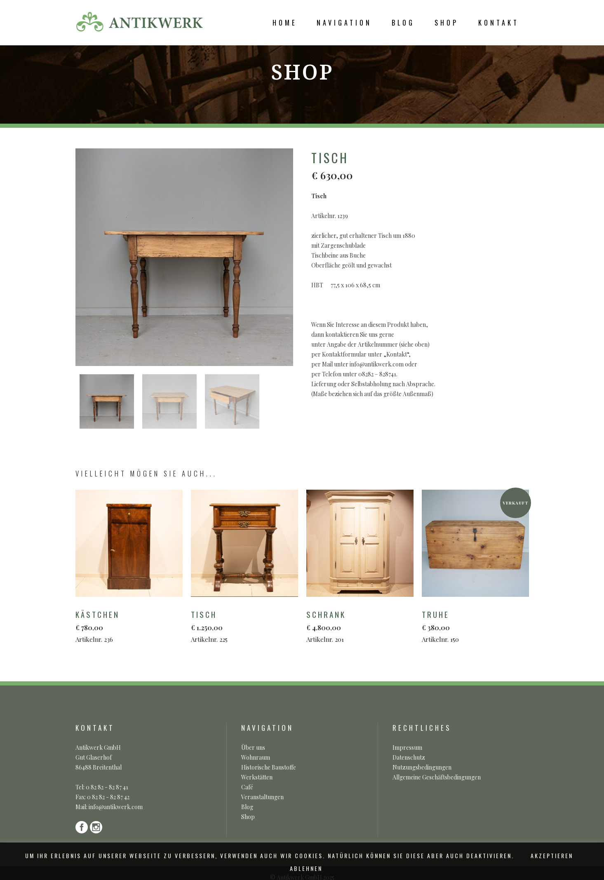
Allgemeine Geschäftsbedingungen (436, 777)
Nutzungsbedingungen (421, 767)
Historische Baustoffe (268, 767)
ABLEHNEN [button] (306, 868)
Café (247, 787)
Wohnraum (255, 757)
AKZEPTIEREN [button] (552, 855)
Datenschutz (408, 757)
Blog (247, 807)
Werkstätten (257, 777)
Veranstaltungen (262, 797)
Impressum (407, 747)
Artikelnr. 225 (241, 625)
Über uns (253, 747)
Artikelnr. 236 (125, 625)
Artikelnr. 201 (356, 625)
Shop (248, 817)
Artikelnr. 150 (472, 625)
